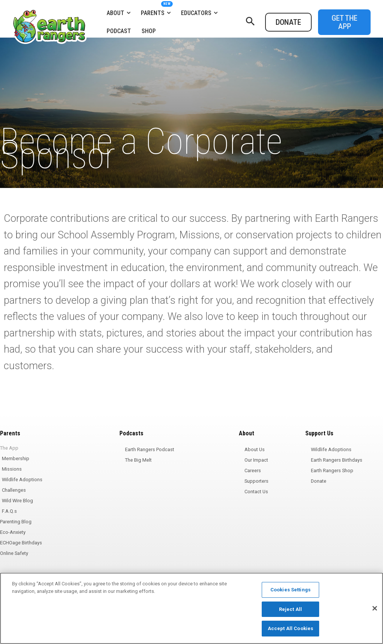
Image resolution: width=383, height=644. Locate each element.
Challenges (14, 490)
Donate (318, 481)
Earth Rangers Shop (332, 470)
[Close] (374, 608)
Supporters (256, 481)
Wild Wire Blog (17, 500)
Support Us (319, 433)
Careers (252, 470)
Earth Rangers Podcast (149, 449)
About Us (254, 449)
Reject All (290, 609)
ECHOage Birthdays (21, 543)
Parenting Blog (16, 521)
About (246, 433)
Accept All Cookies (290, 628)
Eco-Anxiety (13, 532)
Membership (15, 458)
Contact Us (256, 491)
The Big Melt (138, 460)
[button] (250, 22)
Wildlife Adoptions (22, 479)
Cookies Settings (290, 589)
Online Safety (14, 553)
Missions (12, 469)
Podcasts (131, 433)
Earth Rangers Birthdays (336, 460)
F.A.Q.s (9, 511)
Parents (10, 433)
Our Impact (256, 460)
